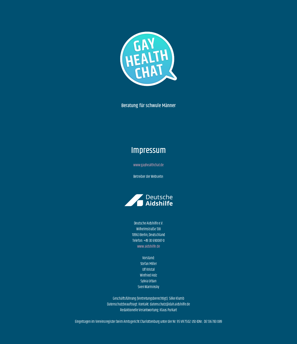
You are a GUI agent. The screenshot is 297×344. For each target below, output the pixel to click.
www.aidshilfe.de (148, 247)
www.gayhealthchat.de (148, 165)
